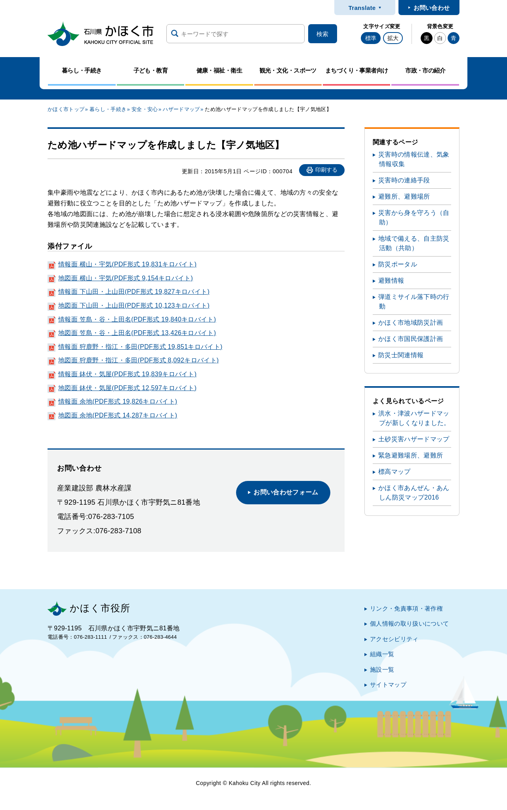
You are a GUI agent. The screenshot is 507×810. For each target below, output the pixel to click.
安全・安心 (145, 109)
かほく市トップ (66, 109)
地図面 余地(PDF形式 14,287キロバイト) (117, 415)
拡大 (392, 38)
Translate (362, 7)
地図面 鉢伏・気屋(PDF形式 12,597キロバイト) (127, 388)
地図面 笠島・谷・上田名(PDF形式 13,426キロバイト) (137, 332)
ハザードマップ (181, 109)
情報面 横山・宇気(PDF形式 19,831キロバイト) (127, 264)
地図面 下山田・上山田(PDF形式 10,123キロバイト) (134, 305)
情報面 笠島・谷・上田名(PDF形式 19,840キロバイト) (137, 319)
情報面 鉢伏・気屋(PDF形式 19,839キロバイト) (127, 374)
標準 (370, 38)
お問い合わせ (432, 7)
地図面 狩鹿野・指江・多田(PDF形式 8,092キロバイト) (138, 360)
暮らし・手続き (108, 109)
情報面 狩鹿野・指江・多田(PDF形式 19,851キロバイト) (140, 346)
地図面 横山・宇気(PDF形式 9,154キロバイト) (125, 278)
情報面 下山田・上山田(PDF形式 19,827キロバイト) (134, 291)
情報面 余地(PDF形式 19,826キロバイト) (117, 401)
